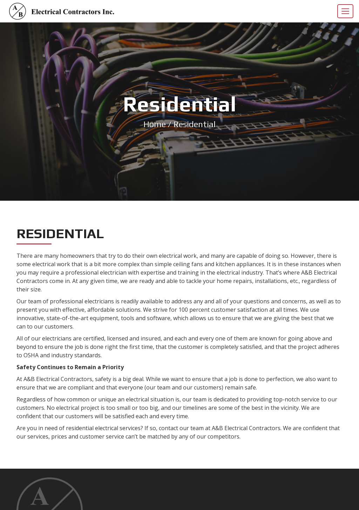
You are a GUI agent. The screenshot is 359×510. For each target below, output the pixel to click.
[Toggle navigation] (345, 11)
